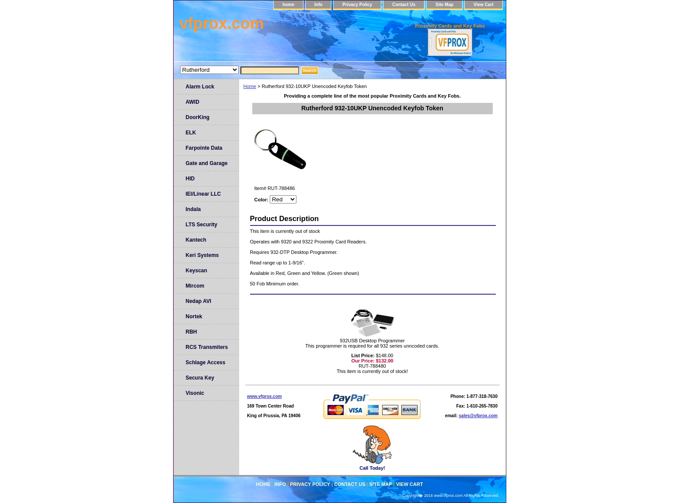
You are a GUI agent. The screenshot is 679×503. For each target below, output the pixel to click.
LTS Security (201, 225)
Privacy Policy (357, 4)
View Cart (483, 4)
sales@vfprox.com (478, 415)
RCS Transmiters (207, 347)
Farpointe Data (204, 148)
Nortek (194, 316)
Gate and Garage (207, 163)
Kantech (196, 240)
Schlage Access (206, 362)
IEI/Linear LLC (203, 194)
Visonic (195, 393)
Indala (193, 209)
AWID (192, 102)
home (288, 4)
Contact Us (403, 4)
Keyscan (196, 270)
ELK (191, 133)
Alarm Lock (200, 87)
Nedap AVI (199, 301)
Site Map (444, 4)
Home (250, 86)
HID (190, 179)
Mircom (195, 286)
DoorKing (198, 117)
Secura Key (200, 378)
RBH (191, 332)
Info (318, 4)
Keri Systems (202, 255)
